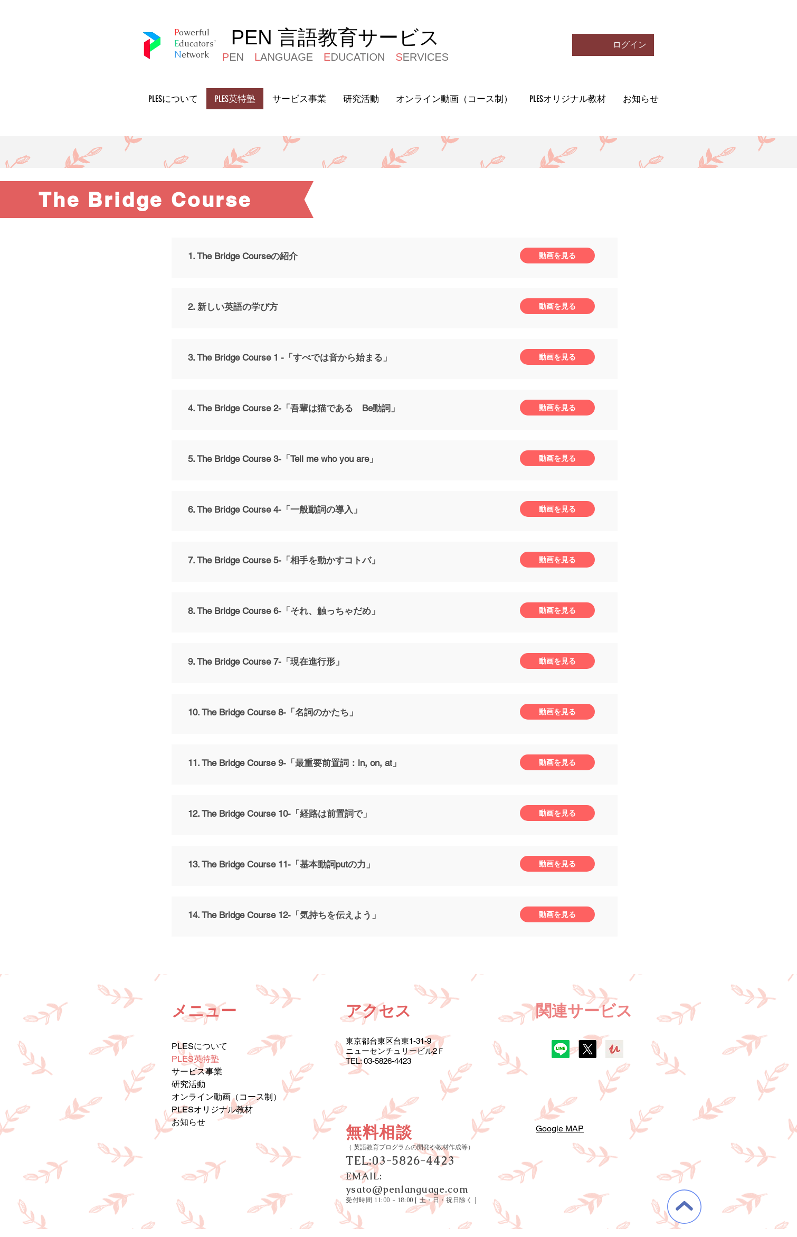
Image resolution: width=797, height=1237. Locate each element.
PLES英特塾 (195, 1059)
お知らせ (188, 1122)
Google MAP (560, 1128)
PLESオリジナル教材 (212, 1109)
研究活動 (188, 1084)
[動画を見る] (557, 255)
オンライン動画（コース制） (226, 1097)
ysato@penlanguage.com (407, 1189)
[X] (587, 1049)
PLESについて (199, 1046)
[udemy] (614, 1049)
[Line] (561, 1049)
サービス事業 (197, 1071)
